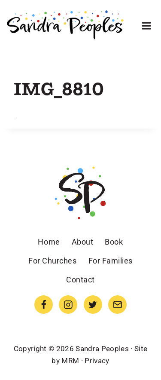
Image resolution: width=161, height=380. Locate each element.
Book (114, 241)
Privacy (97, 360)
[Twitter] (93, 304)
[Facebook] (43, 304)
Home (49, 241)
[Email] (117, 304)
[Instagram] (68, 304)
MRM (70, 360)
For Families (110, 260)
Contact (80, 279)
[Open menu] (146, 25)
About (83, 241)
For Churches (52, 260)
